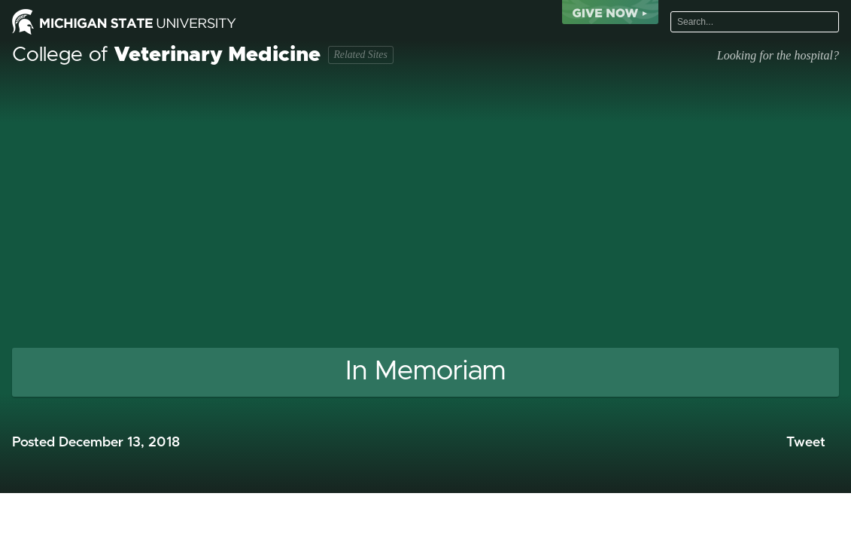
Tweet (805, 442)
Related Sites (360, 54)
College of (166, 54)
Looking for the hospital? (778, 55)
